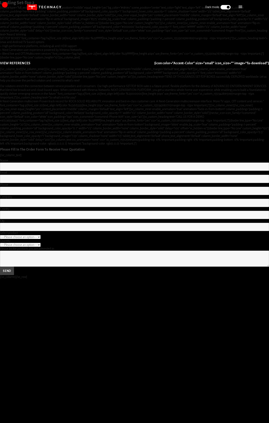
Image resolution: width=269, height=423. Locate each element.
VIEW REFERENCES (15, 63)
